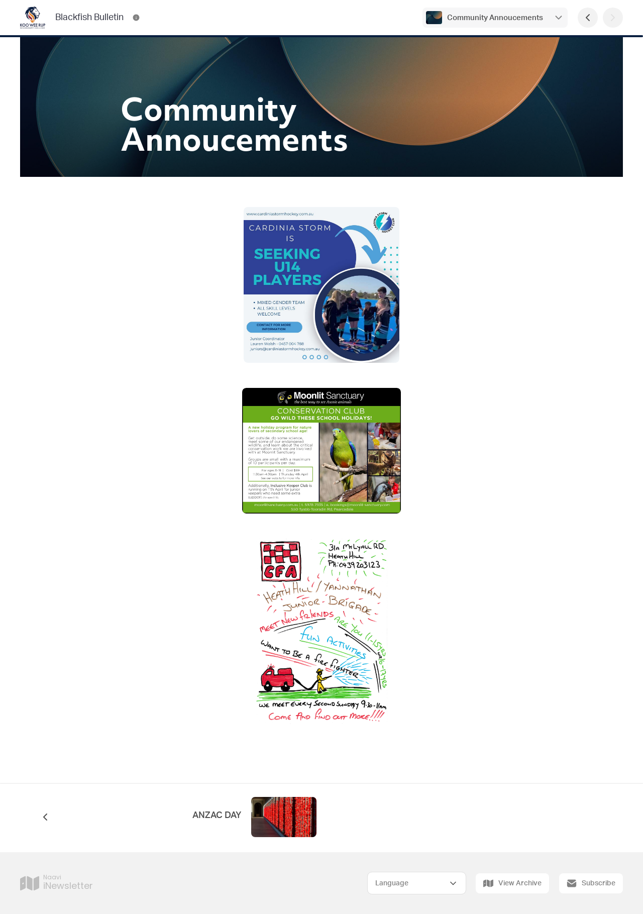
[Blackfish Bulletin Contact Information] (136, 17)
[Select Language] (417, 883)
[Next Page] (613, 18)
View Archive (512, 883)
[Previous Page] (588, 18)
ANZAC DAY (216, 815)
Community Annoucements (495, 18)
